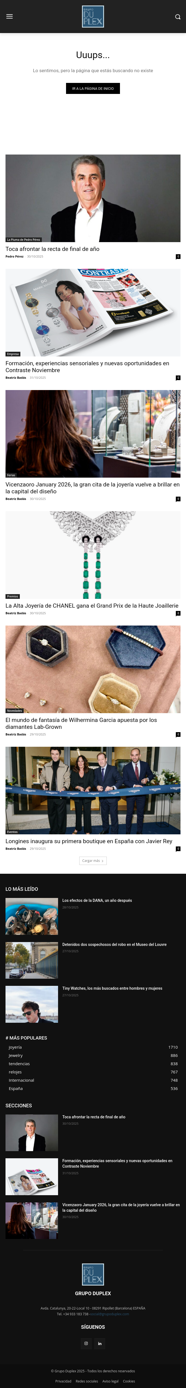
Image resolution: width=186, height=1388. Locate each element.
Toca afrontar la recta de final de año (53, 249)
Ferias (11, 475)
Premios (12, 596)
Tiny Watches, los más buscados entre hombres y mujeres (112, 988)
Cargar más (93, 860)
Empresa (13, 354)
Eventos (12, 832)
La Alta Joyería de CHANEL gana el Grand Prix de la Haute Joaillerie (92, 605)
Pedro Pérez (14, 256)
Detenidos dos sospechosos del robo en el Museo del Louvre (114, 944)
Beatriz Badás (16, 377)
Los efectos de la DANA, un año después (97, 900)
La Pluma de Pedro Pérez (23, 240)
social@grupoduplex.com (109, 1314)
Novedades (14, 711)
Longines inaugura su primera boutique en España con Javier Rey (89, 841)
